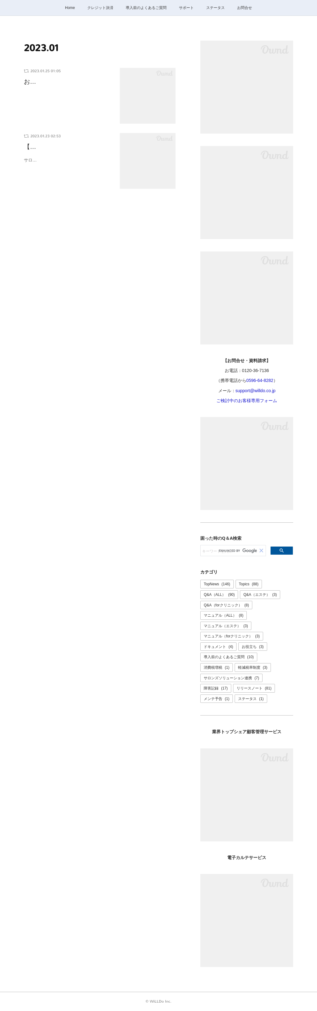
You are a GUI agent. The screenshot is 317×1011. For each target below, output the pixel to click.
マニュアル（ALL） (223, 615)
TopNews (217, 584)
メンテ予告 (216, 699)
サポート (186, 8)
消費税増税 (216, 667)
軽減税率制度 (252, 667)
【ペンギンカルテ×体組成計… (66, 147)
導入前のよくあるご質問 (146, 8)
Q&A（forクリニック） (226, 605)
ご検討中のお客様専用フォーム (246, 400)
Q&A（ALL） (219, 594)
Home (70, 8)
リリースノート (254, 688)
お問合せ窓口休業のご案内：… (67, 82)
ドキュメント (218, 647)
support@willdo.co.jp (256, 390)
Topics (248, 584)
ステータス (215, 8)
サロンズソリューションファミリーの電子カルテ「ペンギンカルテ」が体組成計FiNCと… (68, 163)
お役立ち (253, 647)
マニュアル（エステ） (226, 626)
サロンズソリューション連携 (231, 678)
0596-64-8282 (259, 380)
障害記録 (216, 688)
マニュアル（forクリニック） (232, 636)
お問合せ (244, 8)
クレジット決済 (100, 8)
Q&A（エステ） (260, 594)
